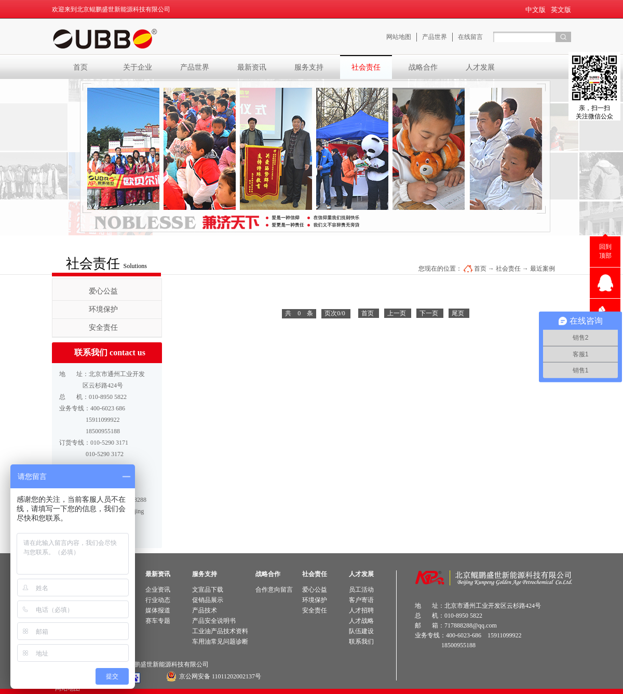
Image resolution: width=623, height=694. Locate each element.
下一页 (428, 313)
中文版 (535, 10)
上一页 (396, 313)
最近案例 (542, 268)
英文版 (561, 10)
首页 (80, 67)
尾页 (458, 313)
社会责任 (508, 268)
